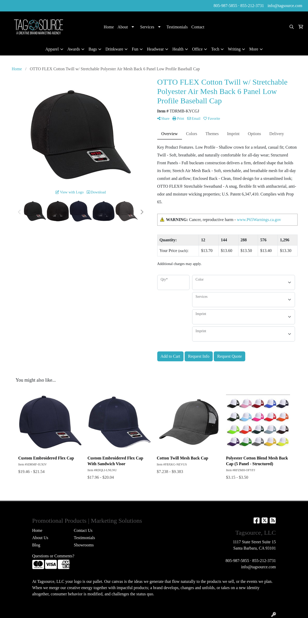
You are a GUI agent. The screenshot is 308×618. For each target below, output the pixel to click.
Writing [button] (234, 49)
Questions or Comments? (53, 556)
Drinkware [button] (114, 49)
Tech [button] (215, 49)
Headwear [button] (155, 49)
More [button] (253, 49)
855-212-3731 (252, 5)
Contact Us (83, 530)
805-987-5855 (225, 5)
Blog (36, 545)
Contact (197, 27)
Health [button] (178, 49)
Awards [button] (73, 49)
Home (109, 27)
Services (147, 27)
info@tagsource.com (285, 5)
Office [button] (197, 49)
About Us (40, 537)
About (122, 27)
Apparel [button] (52, 49)
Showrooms (83, 545)
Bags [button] (93, 49)
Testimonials (177, 27)
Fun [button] (135, 49)
